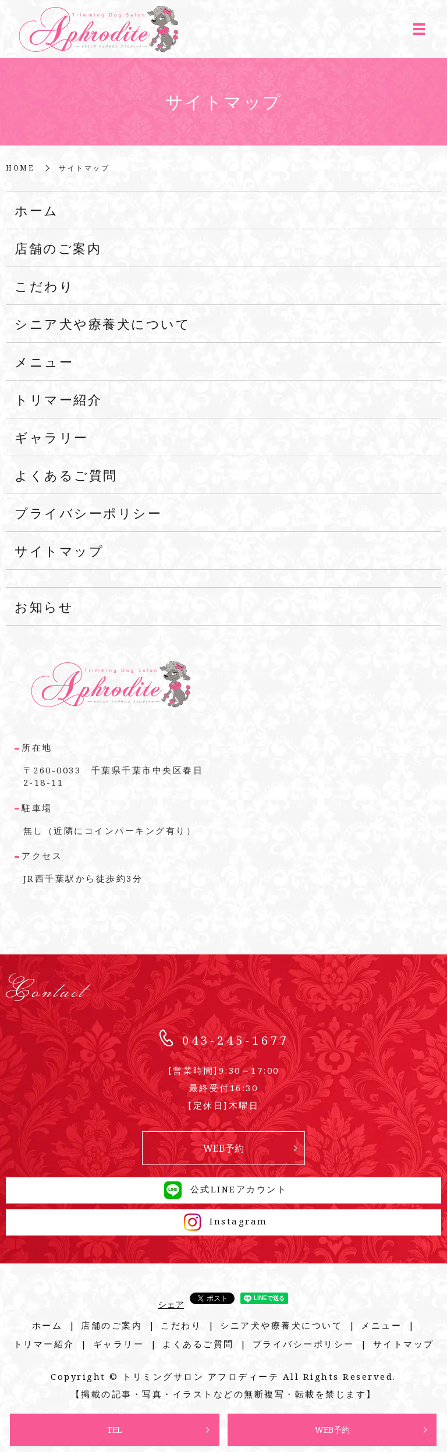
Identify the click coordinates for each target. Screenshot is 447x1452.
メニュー (44, 361)
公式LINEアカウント (223, 1189)
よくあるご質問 (66, 475)
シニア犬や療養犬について (102, 323)
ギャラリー (51, 437)
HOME (20, 168)
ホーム (37, 210)
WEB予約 (332, 1429)
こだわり (44, 285)
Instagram (224, 1221)
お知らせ (44, 606)
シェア (171, 1304)
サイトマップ (59, 550)
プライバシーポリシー (88, 512)
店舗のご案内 (58, 248)
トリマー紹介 (58, 399)
